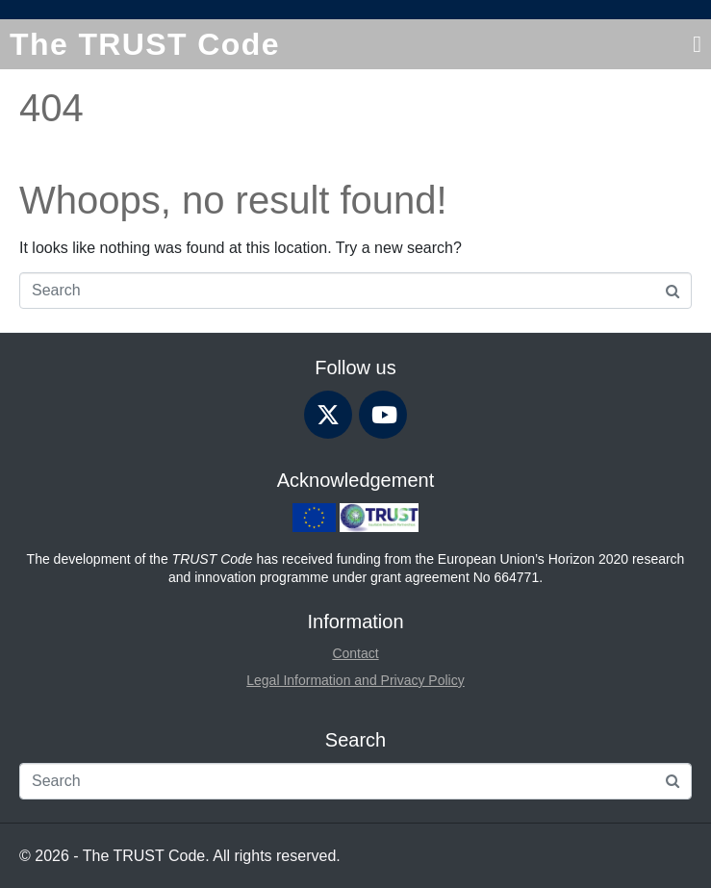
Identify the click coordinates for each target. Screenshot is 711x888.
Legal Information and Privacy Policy (355, 680)
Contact (355, 653)
